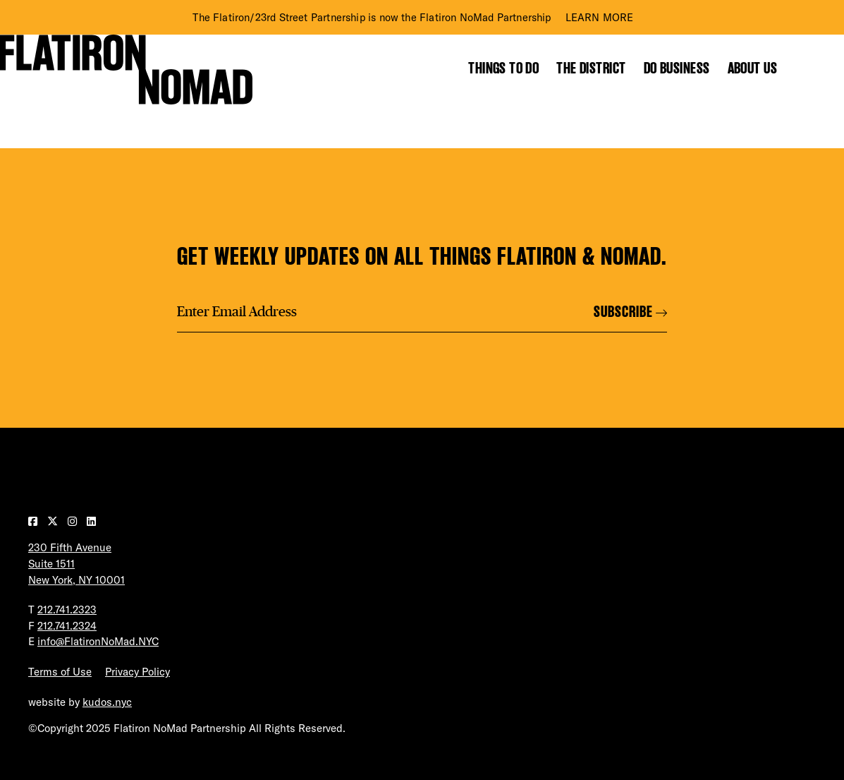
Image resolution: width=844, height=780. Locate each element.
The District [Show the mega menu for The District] (590, 68)
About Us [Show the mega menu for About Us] (753, 68)
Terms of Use (60, 671)
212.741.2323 (67, 609)
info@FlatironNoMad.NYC (98, 641)
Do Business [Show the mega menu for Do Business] (677, 68)
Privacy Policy (137, 671)
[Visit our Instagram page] (74, 521)
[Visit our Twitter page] (54, 521)
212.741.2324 (67, 625)
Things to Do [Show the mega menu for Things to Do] (503, 68)
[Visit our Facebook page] (34, 521)
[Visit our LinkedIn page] (91, 521)
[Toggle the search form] (808, 68)
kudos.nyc (107, 702)
